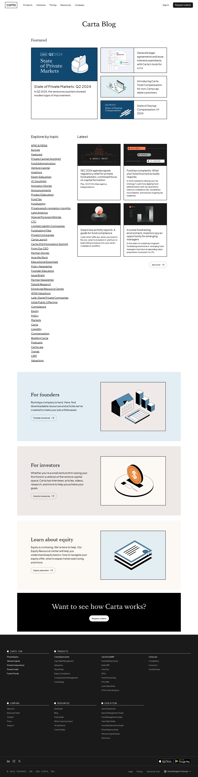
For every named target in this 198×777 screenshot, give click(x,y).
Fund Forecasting (109, 678)
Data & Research (41, 284)
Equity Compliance (62, 673)
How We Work (39, 257)
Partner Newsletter (42, 279)
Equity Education (41, 176)
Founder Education (42, 270)
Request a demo (183, 5)
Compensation (40, 333)
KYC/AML (105, 682)
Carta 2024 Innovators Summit (49, 244)
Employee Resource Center (47, 288)
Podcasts (37, 342)
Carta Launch (39, 239)
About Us (11, 709)
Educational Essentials (44, 261)
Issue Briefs (38, 275)
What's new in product (63, 721)
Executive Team (13, 713)
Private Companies (42, 235)
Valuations (37, 360)
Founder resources (43, 418)
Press (9, 721)
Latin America (39, 212)
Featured (36, 154)
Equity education (43, 570)
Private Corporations (15, 665)
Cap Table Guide (108, 721)
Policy (35, 315)
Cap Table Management (64, 661)
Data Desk (58, 709)
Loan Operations (108, 686)
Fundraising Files (41, 230)
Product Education (42, 194)
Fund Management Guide (112, 717)
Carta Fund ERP (108, 657)
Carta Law (37, 347)
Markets (36, 320)
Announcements (41, 190)
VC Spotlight (38, 181)
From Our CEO (39, 248)
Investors (36, 172)
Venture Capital (40, 167)
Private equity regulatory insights (51, 208)
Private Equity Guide (110, 729)
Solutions (41, 5)
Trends (35, 351)
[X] (19, 761)
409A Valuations (41, 293)
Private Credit (12, 669)
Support (10, 725)
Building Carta (39, 338)
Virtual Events (59, 725)
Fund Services (154, 669)
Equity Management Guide (112, 713)
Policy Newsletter (41, 266)
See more (158, 264)
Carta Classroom (109, 709)
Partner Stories (40, 252)
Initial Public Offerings (44, 302)
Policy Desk (59, 717)
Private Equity (12, 657)
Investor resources (43, 496)
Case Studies (59, 729)
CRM (34, 355)
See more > (106, 738)
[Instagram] (14, 761)
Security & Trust (153, 771)
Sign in (166, 5)
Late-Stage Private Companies (49, 297)
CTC (33, 221)
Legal (130, 771)
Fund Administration (43, 163)
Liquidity (36, 329)
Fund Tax (36, 199)
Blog (56, 713)
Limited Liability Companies (48, 226)
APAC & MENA (39, 145)
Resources (65, 5)
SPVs (104, 673)
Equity (35, 311)
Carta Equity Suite (61, 657)
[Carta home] (11, 5)
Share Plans (59, 669)
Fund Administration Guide (112, 725)
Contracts (153, 665)
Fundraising (38, 203)
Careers (10, 717)
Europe (35, 149)
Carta (34, 324)
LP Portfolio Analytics (110, 690)
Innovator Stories (41, 185)
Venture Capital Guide (111, 734)
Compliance (38, 306)
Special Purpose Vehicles (46, 217)
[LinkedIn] (8, 761)
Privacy (140, 771)
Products (27, 5)
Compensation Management (66, 678)
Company (79, 5)
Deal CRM (105, 665)
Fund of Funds (13, 673)
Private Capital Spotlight (46, 158)
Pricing (53, 5)
